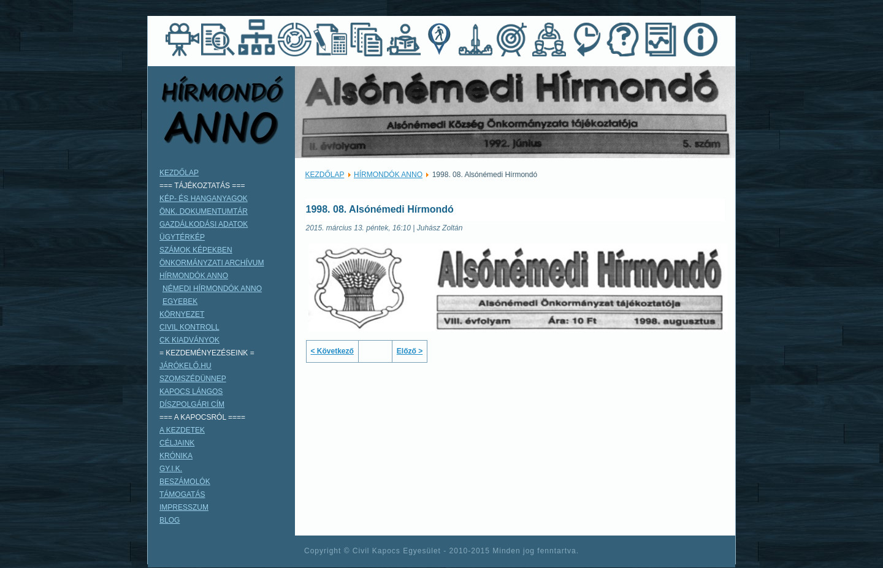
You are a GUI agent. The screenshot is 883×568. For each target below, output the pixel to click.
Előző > (409, 351)
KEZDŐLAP (325, 174)
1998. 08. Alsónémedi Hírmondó (380, 209)
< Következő (332, 351)
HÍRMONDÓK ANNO (388, 174)
